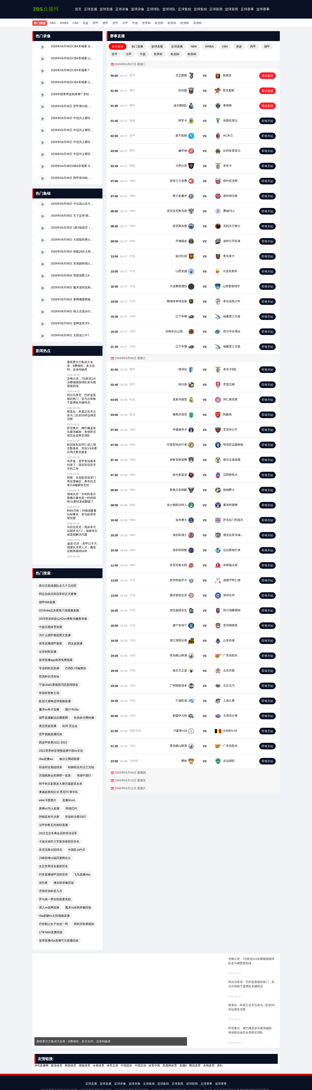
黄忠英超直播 (47, 726)
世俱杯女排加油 (49, 676)
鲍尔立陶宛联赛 (69, 759)
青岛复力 (227, 256)
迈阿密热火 (228, 474)
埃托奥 (43, 882)
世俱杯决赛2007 (75, 816)
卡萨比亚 (181, 165)
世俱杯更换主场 (49, 693)
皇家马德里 (187, 399)
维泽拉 (190, 369)
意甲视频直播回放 (50, 734)
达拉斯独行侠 (229, 550)
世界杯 (146, 23)
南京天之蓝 (187, 670)
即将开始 (267, 121)
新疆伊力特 (187, 715)
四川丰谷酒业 (229, 331)
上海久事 (227, 700)
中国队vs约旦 (76, 849)
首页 (78, 9)
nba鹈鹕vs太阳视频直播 (54, 915)
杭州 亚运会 (70, 726)
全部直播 (117, 46)
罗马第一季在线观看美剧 (55, 899)
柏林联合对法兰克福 (81, 767)
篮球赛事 (263, 9)
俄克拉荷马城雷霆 (232, 535)
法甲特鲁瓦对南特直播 (53, 825)
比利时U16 (228, 730)
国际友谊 (135, 730)
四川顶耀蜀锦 (229, 610)
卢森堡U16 (187, 730)
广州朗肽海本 (185, 685)
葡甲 (132, 90)
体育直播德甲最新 (50, 643)
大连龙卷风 (228, 271)
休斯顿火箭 (228, 565)
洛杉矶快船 (187, 550)
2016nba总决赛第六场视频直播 (59, 610)
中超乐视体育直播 (50, 627)
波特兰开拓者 (229, 241)
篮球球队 (168, 9)
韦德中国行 (84, 775)
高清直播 (267, 75)
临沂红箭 (188, 256)
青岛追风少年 (229, 301)
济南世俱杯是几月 (50, 891)
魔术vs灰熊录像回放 (78, 907)
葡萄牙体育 (187, 414)
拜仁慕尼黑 (228, 399)
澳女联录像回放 (64, 882)
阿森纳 (225, 414)
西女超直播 (75, 643)
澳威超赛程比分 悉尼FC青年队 (58, 792)
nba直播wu (46, 759)
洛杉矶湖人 (187, 535)
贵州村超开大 (185, 580)
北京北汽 (227, 685)
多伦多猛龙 (187, 474)
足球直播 (90, 9)
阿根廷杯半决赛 (49, 816)
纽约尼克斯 (228, 180)
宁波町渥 (188, 700)
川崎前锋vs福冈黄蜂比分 (55, 858)
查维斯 (227, 105)
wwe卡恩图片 (47, 800)
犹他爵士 (227, 489)
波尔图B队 (180, 105)
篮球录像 (137, 9)
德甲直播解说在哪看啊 (53, 717)
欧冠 (132, 399)
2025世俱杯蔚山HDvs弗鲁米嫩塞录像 (63, 618)
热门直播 (137, 46)
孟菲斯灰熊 (187, 226)
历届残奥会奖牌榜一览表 (55, 775)
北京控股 (227, 670)
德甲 (105, 23)
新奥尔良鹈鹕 (185, 489)
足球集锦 (184, 9)
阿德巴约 (71, 808)
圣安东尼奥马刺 (184, 210)
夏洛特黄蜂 (228, 504)
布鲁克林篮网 (185, 459)
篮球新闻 (231, 9)
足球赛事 (247, 9)
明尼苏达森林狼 (231, 444)
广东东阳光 (228, 655)
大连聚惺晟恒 (185, 286)
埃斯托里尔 (230, 120)
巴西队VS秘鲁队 (75, 668)
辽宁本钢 (188, 316)
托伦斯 (182, 90)
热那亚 (227, 75)
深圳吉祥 (227, 595)
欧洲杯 (184, 23)
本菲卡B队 (227, 369)
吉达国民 (227, 760)
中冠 (132, 256)
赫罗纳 (182, 150)
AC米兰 (228, 135)
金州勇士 (188, 519)
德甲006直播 (47, 602)
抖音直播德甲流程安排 (53, 874)
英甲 (132, 384)
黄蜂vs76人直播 (49, 808)
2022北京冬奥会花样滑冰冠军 (58, 833)
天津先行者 (228, 715)
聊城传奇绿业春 (184, 301)
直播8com (68, 800)
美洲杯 (197, 23)
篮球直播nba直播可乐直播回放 (58, 940)
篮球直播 (106, 9)
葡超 (132, 120)
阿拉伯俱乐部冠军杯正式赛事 (58, 594)
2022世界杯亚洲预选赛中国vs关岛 (61, 750)
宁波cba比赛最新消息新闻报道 (58, 684)
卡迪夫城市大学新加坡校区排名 (59, 841)
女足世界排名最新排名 (53, 866)
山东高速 (227, 640)
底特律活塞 (228, 195)
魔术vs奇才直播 (49, 709)
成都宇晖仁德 (229, 580)
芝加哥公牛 (228, 429)
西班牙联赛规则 (84, 924)
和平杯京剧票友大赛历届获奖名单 (60, 783)
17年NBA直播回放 (50, 932)
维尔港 (190, 384)
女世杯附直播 (47, 651)
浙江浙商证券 (185, 640)
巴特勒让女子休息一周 (53, 924)
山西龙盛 (188, 271)
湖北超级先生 (185, 610)
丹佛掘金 (188, 241)
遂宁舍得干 (187, 625)
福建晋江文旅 (229, 316)
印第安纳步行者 (184, 444)
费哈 (191, 760)
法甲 (125, 23)
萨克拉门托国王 (231, 519)
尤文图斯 (181, 75)
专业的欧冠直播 (49, 668)
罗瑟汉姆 (227, 384)
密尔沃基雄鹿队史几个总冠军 (58, 585)
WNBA (64, 23)
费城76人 (227, 210)
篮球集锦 (200, 9)
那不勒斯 (181, 135)
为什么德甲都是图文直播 (55, 635)
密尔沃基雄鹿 (229, 459)
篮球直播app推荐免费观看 (56, 660)
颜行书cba (72, 709)
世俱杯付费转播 (84, 717)
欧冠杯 (159, 23)
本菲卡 (227, 165)
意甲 (115, 23)
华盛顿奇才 (187, 429)
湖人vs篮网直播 (49, 907)
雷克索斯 (228, 90)
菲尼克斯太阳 (185, 565)
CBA (76, 23)
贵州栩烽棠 (228, 625)
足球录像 (121, 9)
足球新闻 (216, 9)
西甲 (95, 23)
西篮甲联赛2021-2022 (53, 742)
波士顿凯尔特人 (184, 504)
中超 (135, 23)
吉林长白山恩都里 (182, 331)
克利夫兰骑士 (229, 226)
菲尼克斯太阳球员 (50, 849)
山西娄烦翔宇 (229, 286)
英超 (85, 23)
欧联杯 (172, 23)
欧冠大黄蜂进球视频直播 (55, 701)
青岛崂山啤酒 (185, 655)
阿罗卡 (182, 120)
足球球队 (153, 9)
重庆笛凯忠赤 (185, 595)
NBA (53, 23)
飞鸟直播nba (82, 874)
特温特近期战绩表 (50, 767)
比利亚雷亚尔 (231, 150)
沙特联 (134, 760)
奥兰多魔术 (187, 195)
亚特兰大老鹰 (185, 180)
